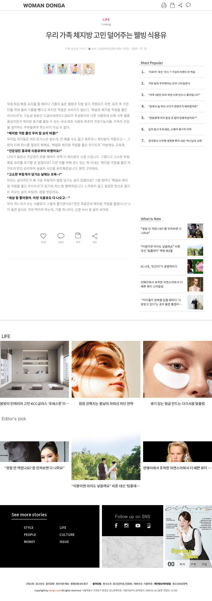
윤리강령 (50, 583)
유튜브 (138, 525)
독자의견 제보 (62, 583)
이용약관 (148, 583)
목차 (182, 564)
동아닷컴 (97, 583)
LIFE (106, 19)
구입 (204, 564)
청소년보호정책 (179, 583)
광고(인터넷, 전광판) (122, 583)
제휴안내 (138, 583)
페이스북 (116, 525)
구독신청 (30, 583)
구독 (193, 564)
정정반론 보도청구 (79, 583)
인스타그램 (126, 525)
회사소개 (107, 583)
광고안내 (40, 583)
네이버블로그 (148, 525)
